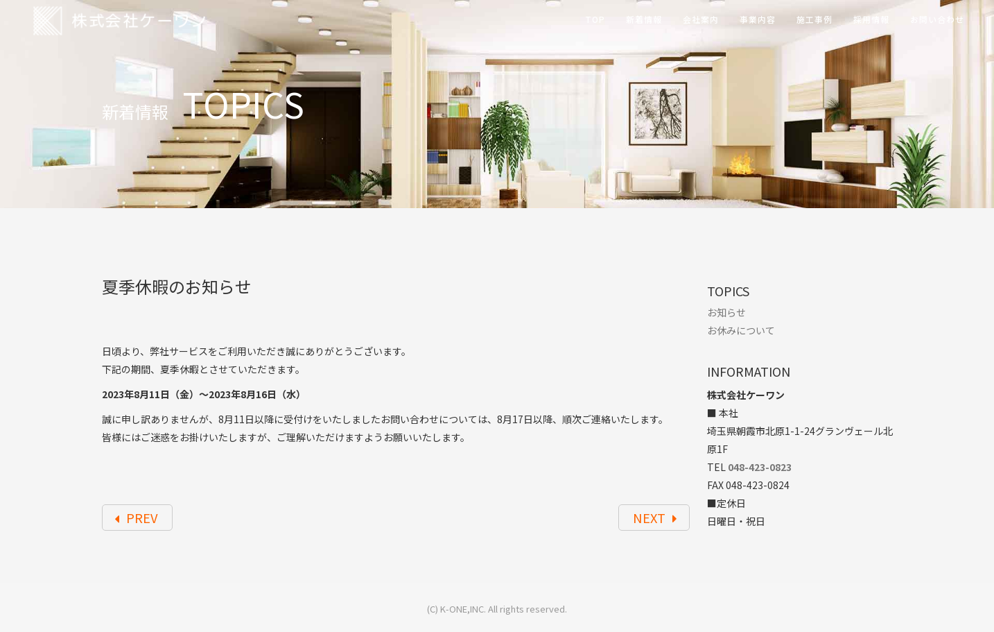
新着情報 (644, 19)
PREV (136, 518)
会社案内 (701, 19)
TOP (595, 19)
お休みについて (741, 330)
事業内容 (758, 19)
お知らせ (726, 312)
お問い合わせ (937, 19)
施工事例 (814, 19)
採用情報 (871, 19)
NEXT (655, 518)
